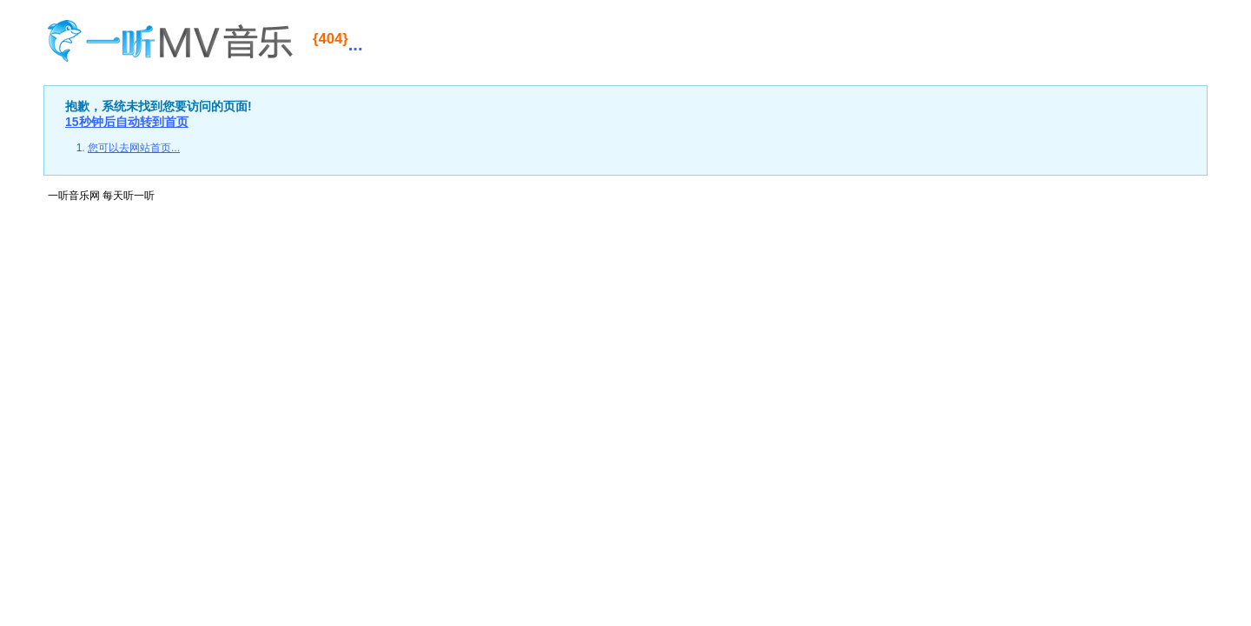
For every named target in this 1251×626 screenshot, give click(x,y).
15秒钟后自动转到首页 (127, 122)
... (337, 42)
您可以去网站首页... (134, 148)
